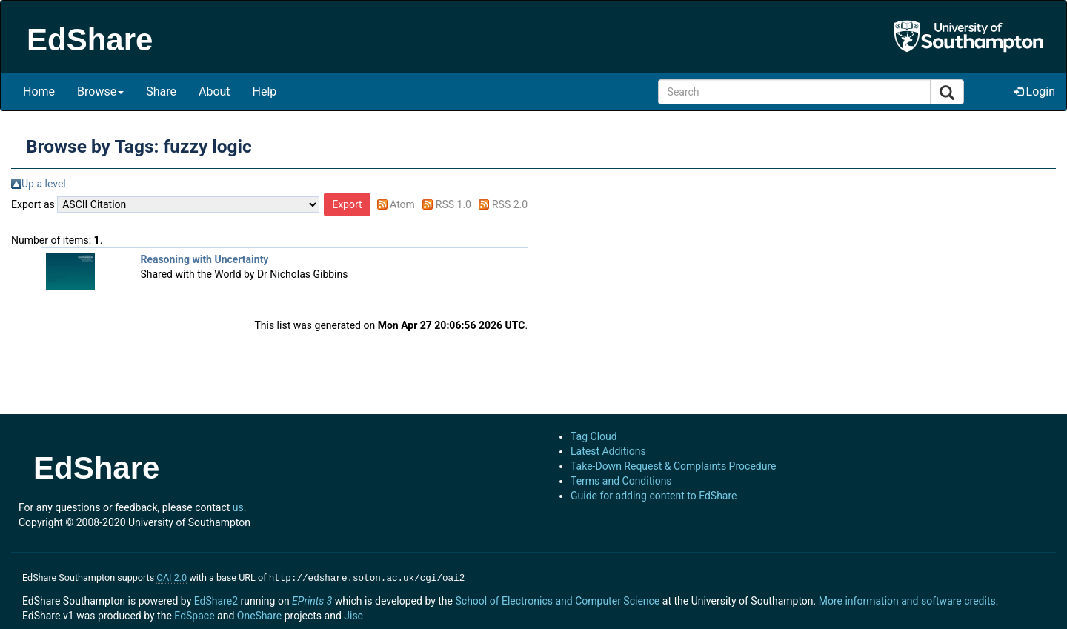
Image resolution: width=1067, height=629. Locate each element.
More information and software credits (907, 599)
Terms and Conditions (621, 481)
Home (39, 91)
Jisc (353, 614)
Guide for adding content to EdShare (654, 496)
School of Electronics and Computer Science (557, 599)
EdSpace (194, 614)
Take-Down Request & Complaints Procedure (673, 466)
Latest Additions (608, 451)
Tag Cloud (594, 436)
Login (1034, 91)
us (238, 507)
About (214, 91)
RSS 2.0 (510, 204)
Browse (100, 91)
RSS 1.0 (453, 204)
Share (161, 91)
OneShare (259, 614)
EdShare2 (216, 599)
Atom (402, 204)
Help (265, 91)
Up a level (43, 184)
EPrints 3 (312, 599)
